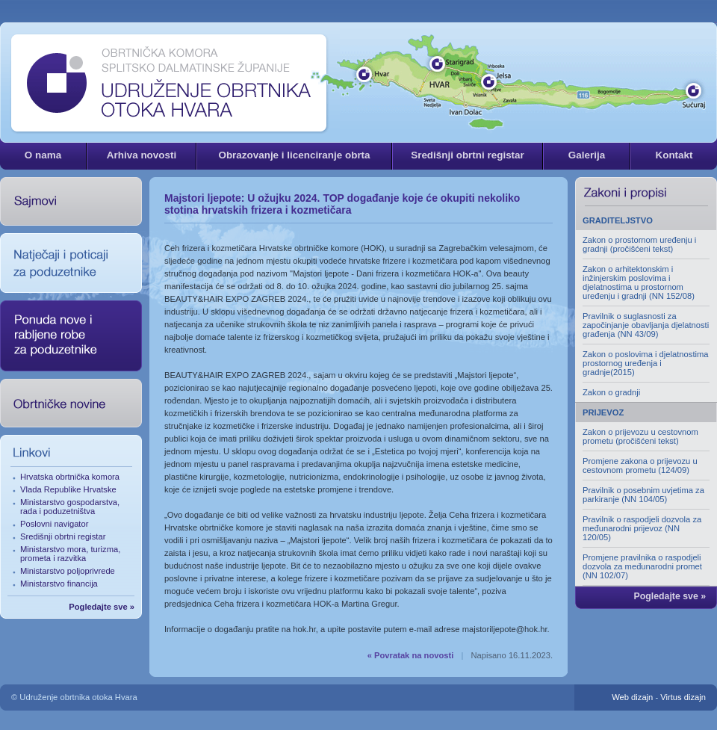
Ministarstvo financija (59, 583)
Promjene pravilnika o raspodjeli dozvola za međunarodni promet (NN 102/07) (642, 566)
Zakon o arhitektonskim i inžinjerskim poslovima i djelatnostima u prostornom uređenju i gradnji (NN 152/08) (639, 282)
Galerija (586, 155)
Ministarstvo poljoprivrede (67, 570)
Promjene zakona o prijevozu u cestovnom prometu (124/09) (640, 465)
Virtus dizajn (683, 697)
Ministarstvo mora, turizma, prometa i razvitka (70, 554)
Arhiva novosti (141, 155)
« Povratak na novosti (410, 655)
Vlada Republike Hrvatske (68, 489)
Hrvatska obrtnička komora (70, 476)
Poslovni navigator (54, 523)
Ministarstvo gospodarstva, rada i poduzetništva (70, 507)
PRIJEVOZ (603, 412)
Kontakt (673, 155)
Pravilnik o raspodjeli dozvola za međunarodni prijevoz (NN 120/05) (642, 528)
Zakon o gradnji (611, 392)
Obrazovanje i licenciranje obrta (294, 155)
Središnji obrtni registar (467, 155)
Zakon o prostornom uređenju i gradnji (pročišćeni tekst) (639, 244)
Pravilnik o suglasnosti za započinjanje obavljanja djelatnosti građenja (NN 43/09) (646, 325)
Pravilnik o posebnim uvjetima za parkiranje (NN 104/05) (643, 495)
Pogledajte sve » (101, 606)
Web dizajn (632, 697)
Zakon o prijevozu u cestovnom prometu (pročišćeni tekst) (640, 436)
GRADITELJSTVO (618, 220)
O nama (43, 155)
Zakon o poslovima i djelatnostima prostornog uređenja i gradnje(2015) (646, 363)
